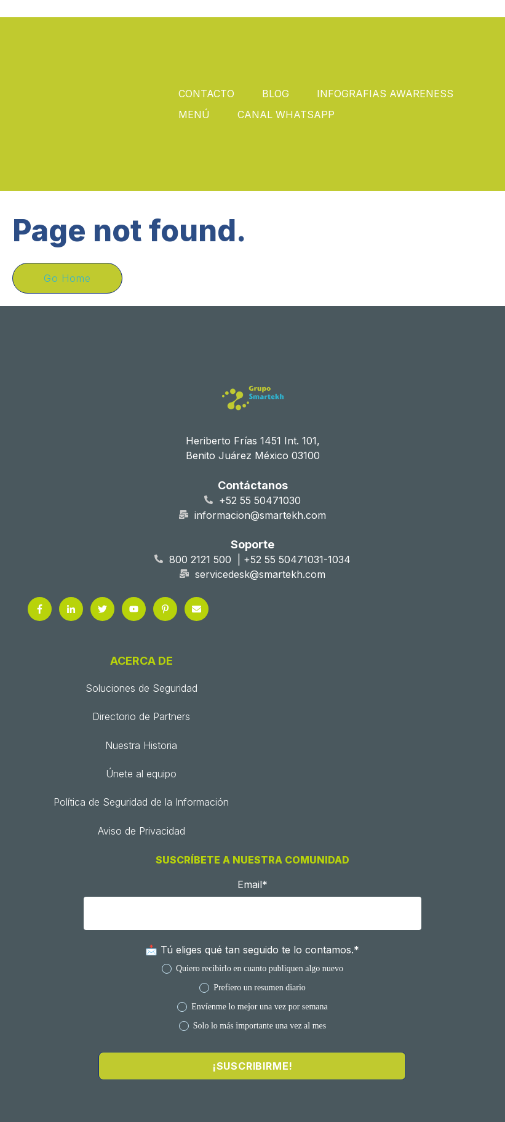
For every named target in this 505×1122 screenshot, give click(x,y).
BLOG (275, 38)
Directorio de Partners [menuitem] (141, 605)
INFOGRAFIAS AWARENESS (385, 38)
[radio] (252, 857)
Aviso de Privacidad (394, 1023)
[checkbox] (252, 886)
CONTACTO (206, 38)
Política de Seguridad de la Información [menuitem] (141, 691)
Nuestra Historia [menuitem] (141, 634)
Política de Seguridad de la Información (173, 1023)
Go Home (67, 167)
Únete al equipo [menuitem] (141, 662)
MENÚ (194, 59)
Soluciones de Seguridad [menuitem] (141, 577)
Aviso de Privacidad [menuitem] (141, 719)
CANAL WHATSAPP (286, 59)
